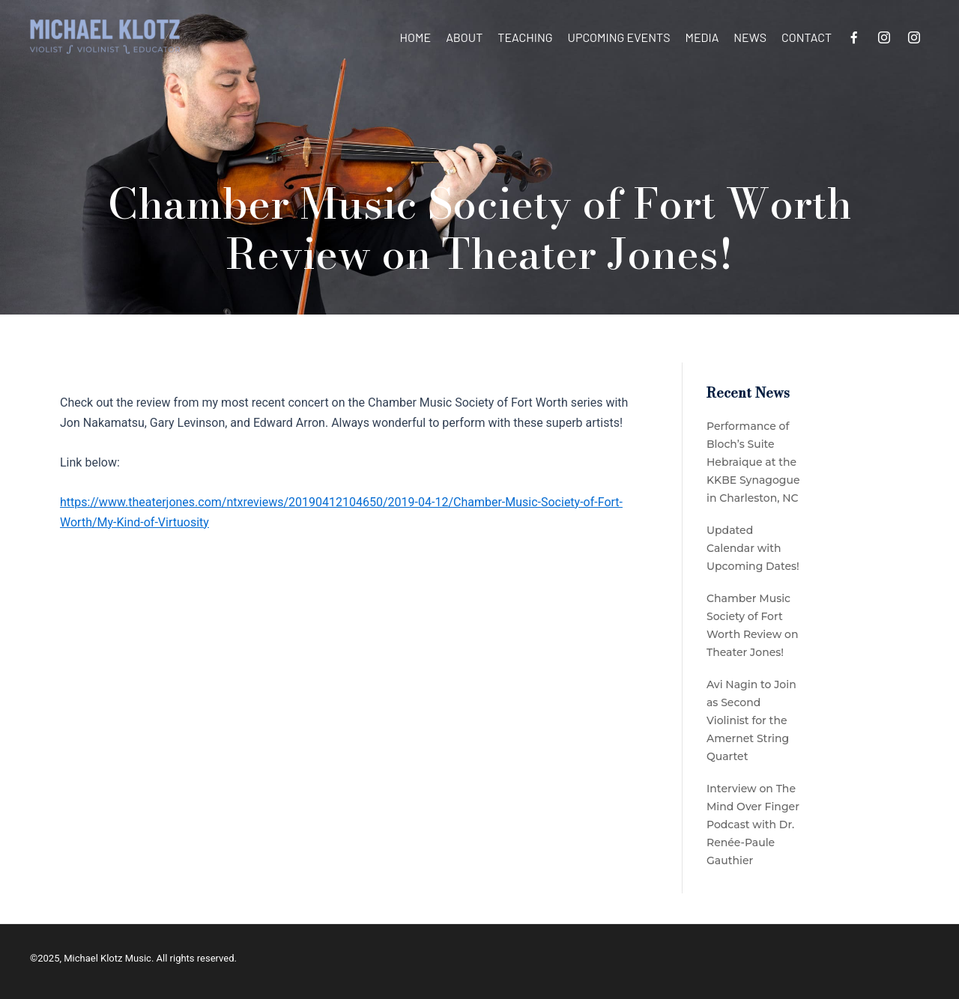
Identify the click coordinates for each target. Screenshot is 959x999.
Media (702, 37)
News (749, 37)
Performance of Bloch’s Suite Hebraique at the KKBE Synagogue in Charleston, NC (753, 462)
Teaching (524, 37)
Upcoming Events (619, 37)
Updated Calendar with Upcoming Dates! (753, 548)
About (464, 37)
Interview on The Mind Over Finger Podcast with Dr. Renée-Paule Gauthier (753, 824)
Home (416, 37)
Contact (806, 37)
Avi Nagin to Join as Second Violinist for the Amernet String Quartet (751, 720)
